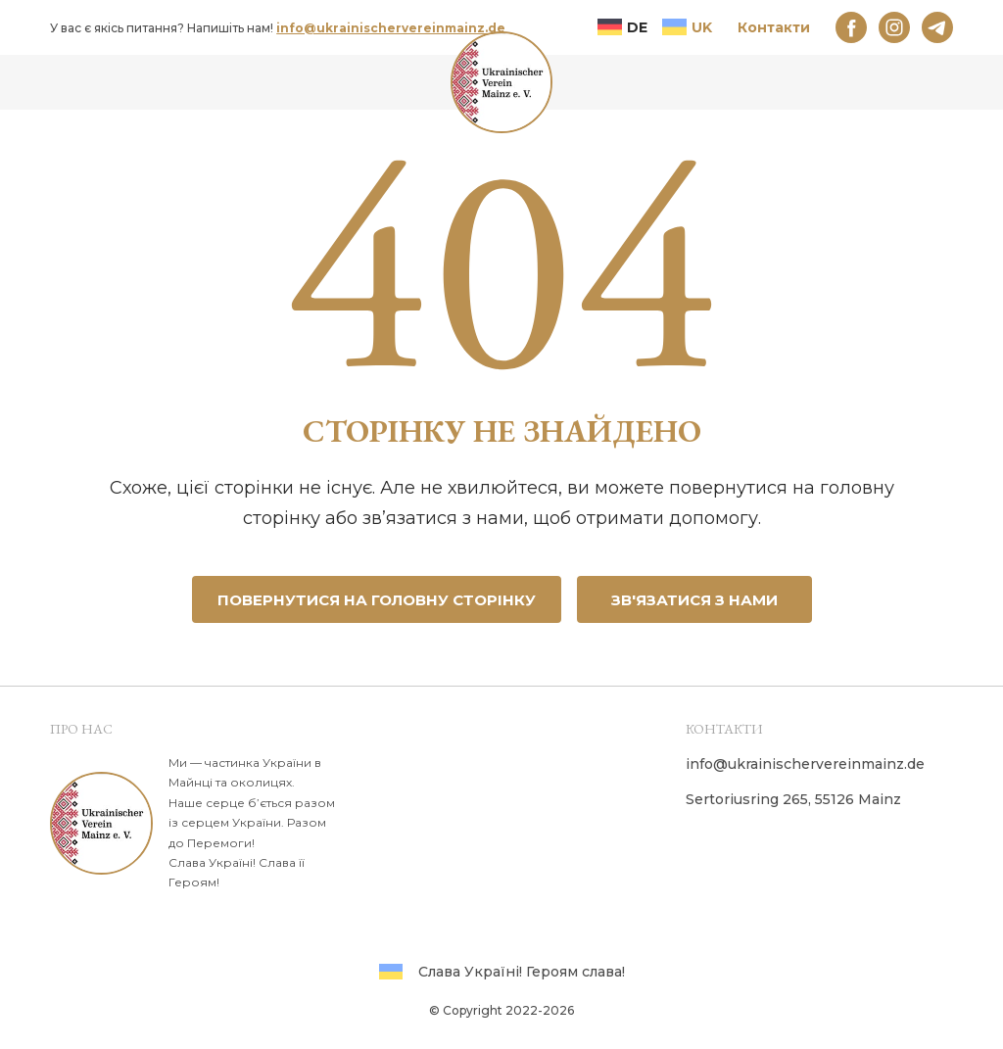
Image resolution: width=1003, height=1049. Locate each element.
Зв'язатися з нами (694, 600)
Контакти (774, 27)
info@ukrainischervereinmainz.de (390, 28)
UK (687, 27)
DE (622, 27)
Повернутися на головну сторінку (376, 600)
